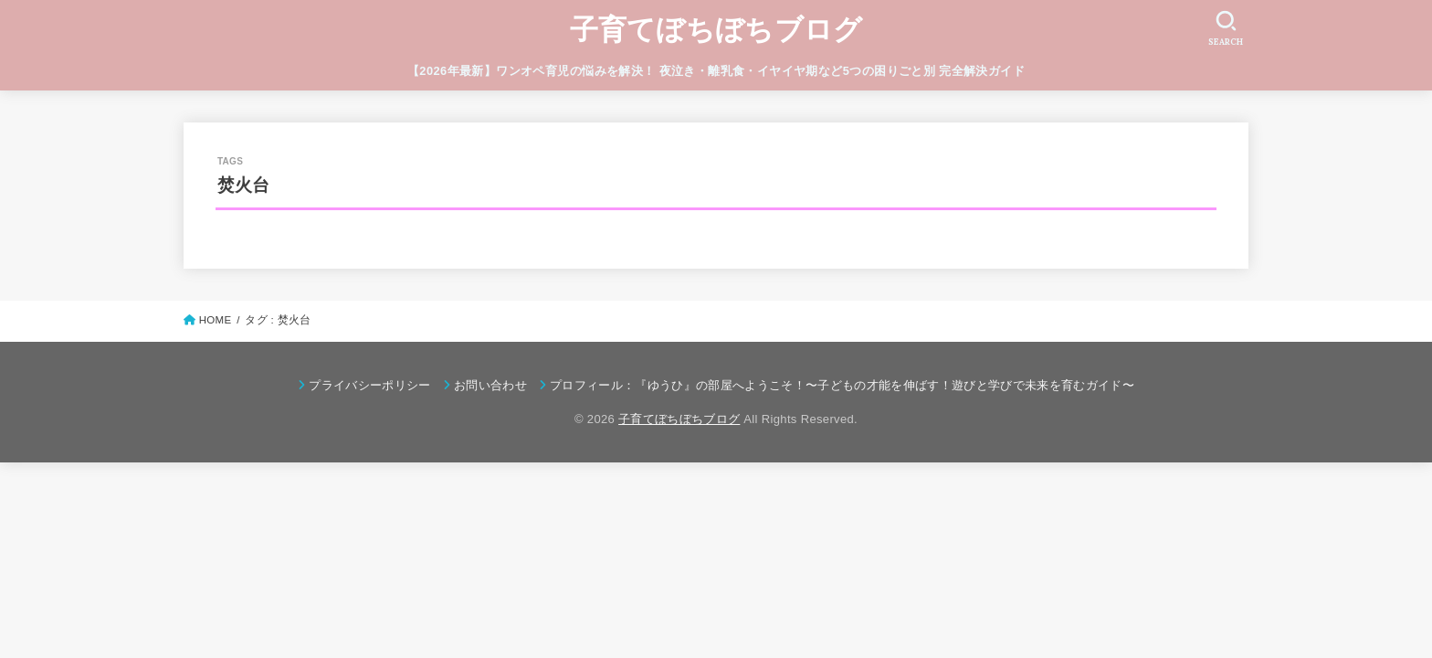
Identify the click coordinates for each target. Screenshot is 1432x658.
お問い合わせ (490, 385)
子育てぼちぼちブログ (716, 30)
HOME (215, 319)
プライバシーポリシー (369, 385)
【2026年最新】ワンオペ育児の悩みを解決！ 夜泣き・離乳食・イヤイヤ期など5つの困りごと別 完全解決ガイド (716, 71)
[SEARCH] (1225, 28)
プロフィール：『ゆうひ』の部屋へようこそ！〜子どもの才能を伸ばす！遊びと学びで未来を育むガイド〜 (842, 385)
